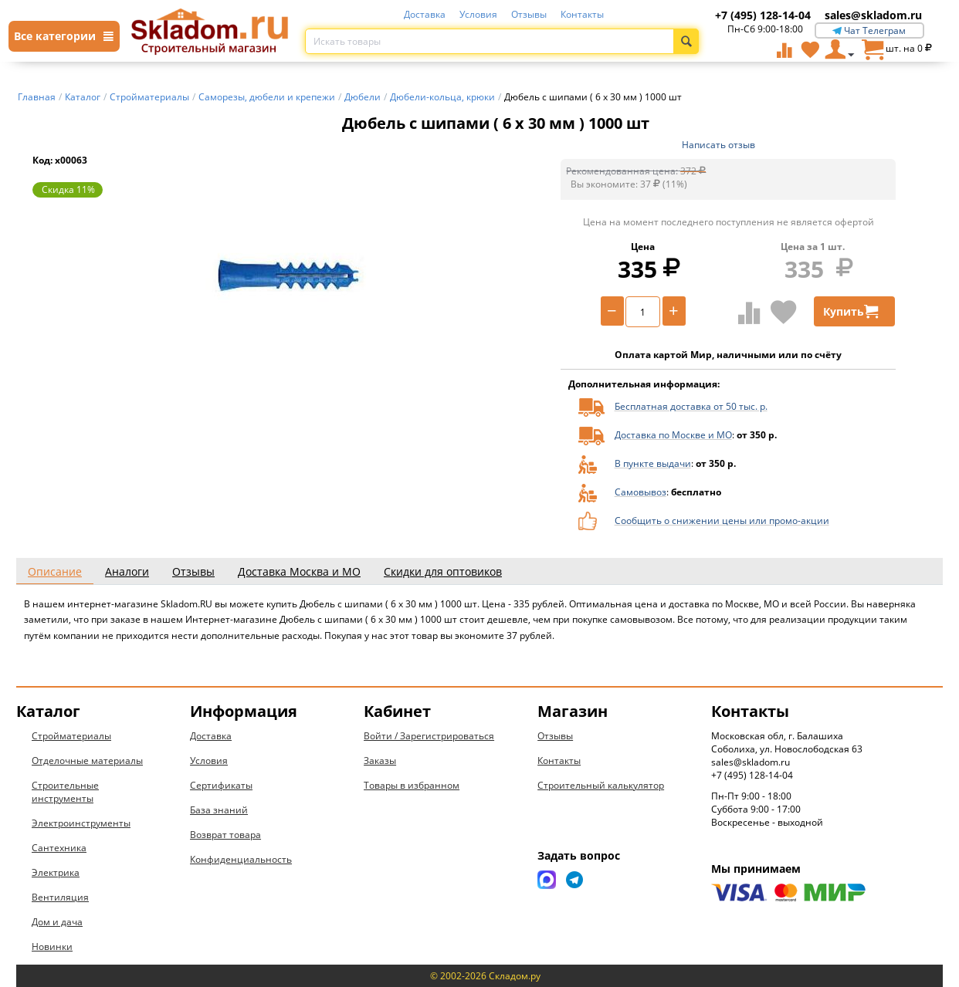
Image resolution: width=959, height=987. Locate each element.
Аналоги (127, 571)
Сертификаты (221, 785)
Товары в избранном (411, 785)
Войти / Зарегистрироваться (429, 735)
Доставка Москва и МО (299, 571)
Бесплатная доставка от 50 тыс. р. (691, 406)
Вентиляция (60, 897)
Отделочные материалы (87, 760)
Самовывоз (640, 492)
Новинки (52, 946)
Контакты (582, 14)
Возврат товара (225, 834)
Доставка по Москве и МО (673, 434)
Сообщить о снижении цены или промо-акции (722, 520)
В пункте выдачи (653, 463)
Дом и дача (57, 921)
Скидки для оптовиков (443, 571)
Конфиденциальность (241, 859)
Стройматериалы (71, 735)
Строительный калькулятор (600, 785)
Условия (478, 14)
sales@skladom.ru (873, 15)
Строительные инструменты (65, 792)
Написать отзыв (718, 144)
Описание (55, 571)
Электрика (56, 872)
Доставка (425, 14)
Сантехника (59, 847)
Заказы (380, 760)
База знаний (219, 809)
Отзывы (529, 14)
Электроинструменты (81, 823)
